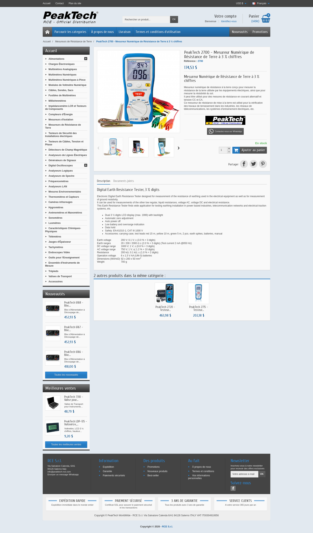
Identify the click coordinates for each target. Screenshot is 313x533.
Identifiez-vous (229, 21)
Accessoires (56, 281)
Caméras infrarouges (60, 202)
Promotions (260, 32)
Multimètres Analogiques (63, 69)
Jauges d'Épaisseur (60, 241)
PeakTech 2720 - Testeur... (165, 308)
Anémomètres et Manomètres (65, 212)
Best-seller (153, 475)
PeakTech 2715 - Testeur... (198, 308)
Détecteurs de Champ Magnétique (68, 149)
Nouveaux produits (157, 471)
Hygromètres (56, 207)
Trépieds (53, 271)
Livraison (125, 32)
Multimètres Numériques (62, 74)
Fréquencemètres (58, 181)
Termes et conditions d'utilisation (158, 32)
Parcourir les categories (70, 32)
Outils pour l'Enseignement (64, 257)
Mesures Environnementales (65, 191)
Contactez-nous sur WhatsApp (225, 131)
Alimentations (56, 59)
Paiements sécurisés (114, 475)
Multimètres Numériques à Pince (67, 79)
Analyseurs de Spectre (61, 176)
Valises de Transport (60, 276)
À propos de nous (102, 32)
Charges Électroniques (62, 64)
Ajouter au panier (248, 150)
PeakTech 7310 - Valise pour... (73, 398)
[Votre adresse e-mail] (245, 474)
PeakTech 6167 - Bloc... (73, 329)
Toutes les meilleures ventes (66, 444)
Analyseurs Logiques (61, 170)
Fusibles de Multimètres (62, 95)
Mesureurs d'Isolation (61, 119)
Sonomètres (55, 217)
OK (174, 19)
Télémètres (55, 236)
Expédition (108, 466)
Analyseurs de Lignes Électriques (68, 155)
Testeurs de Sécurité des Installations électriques (61, 135)
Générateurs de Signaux (62, 160)
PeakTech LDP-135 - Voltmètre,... (75, 423)
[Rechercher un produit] (146, 19)
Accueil (51, 50)
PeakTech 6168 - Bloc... (73, 304)
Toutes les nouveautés (66, 374)
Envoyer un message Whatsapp (63, 474)
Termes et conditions (203, 471)
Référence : (190, 61)
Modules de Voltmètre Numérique (67, 85)
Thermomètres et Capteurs (64, 197)
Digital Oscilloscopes (61, 165)
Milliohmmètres (57, 100)
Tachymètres (56, 247)
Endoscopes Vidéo (59, 252)
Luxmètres (55, 223)
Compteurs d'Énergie (61, 114)
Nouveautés (240, 32)
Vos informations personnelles (199, 477)
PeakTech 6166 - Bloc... (73, 353)
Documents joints (123, 181)
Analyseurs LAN (58, 186)
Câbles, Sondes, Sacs (61, 90)
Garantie (107, 471)
